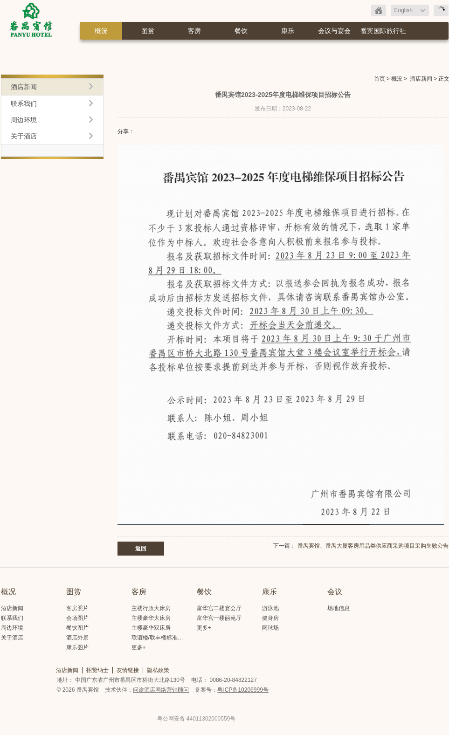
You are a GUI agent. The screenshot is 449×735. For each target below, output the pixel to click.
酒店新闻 (421, 79)
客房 (194, 30)
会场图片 (77, 618)
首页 (379, 79)
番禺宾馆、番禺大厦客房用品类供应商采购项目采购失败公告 (373, 546)
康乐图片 (77, 647)
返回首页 (378, 10)
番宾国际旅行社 (383, 30)
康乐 (287, 30)
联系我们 (24, 103)
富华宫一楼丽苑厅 (219, 618)
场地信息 (338, 608)
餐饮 (241, 30)
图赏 (147, 30)
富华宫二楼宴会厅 (219, 608)
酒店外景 (77, 637)
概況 (101, 30)
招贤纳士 (97, 670)
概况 (8, 592)
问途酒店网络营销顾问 (161, 690)
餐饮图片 (77, 628)
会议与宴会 (334, 30)
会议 (334, 592)
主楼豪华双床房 (151, 628)
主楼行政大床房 (151, 608)
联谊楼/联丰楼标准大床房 (162, 637)
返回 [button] (140, 548)
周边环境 (24, 120)
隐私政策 (158, 670)
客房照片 (77, 608)
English (403, 10)
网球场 (270, 628)
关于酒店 (24, 136)
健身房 (270, 618)
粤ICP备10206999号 (242, 690)
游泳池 (270, 608)
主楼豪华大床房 (151, 618)
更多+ (138, 647)
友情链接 (128, 670)
